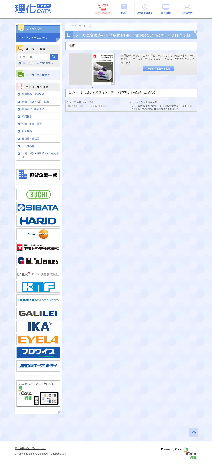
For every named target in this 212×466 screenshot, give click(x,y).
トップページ (74, 26)
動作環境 (166, 9)
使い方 (124, 9)
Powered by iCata (179, 453)
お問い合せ (187, 9)
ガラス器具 (28, 146)
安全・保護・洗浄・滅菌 (35, 101)
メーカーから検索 (38, 75)
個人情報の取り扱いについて (30, 448)
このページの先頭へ (193, 432)
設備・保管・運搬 (32, 123)
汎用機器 (27, 116)
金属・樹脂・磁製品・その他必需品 (40, 155)
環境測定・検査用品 (33, 109)
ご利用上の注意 (145, 9)
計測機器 (27, 131)
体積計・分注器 (30, 138)
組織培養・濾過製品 (33, 94)
